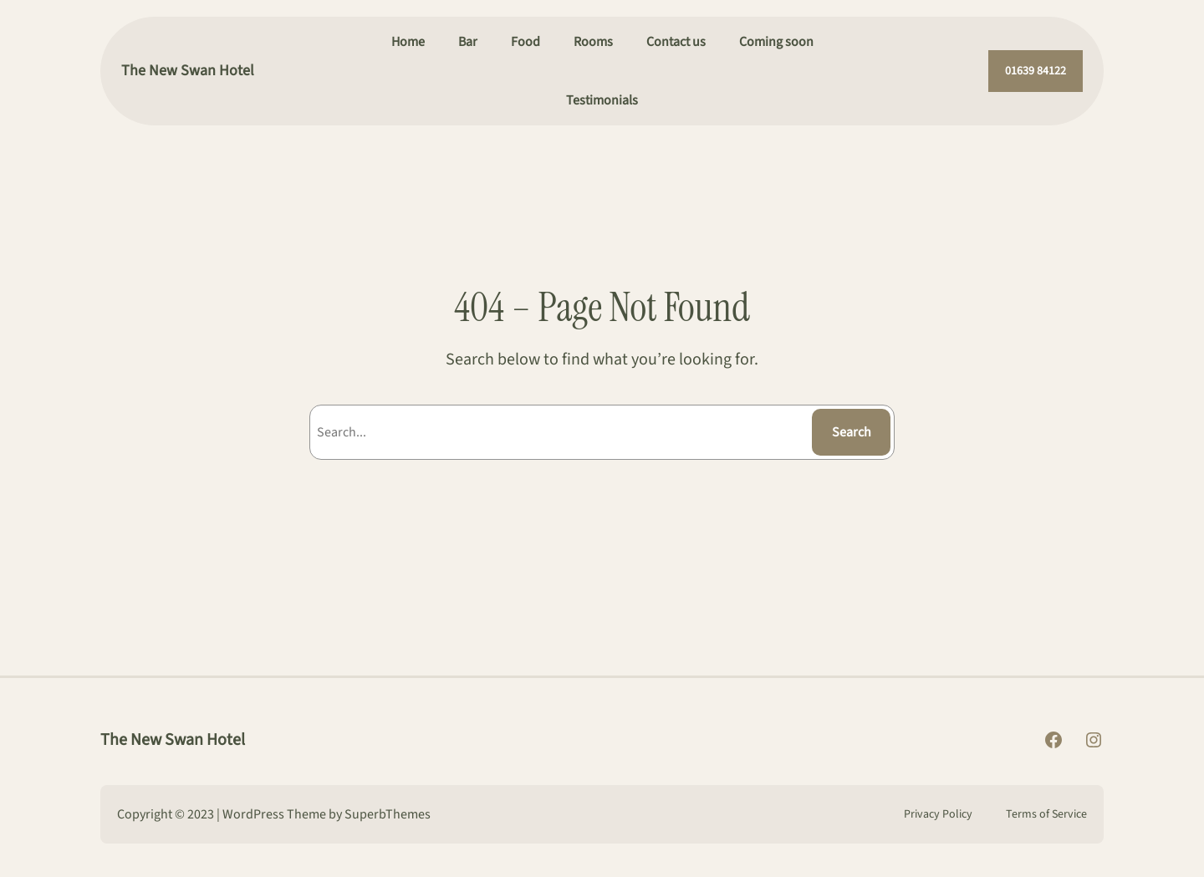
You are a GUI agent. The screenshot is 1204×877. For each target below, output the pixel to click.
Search (851, 432)
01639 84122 (1035, 71)
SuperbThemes (387, 814)
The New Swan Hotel (187, 70)
